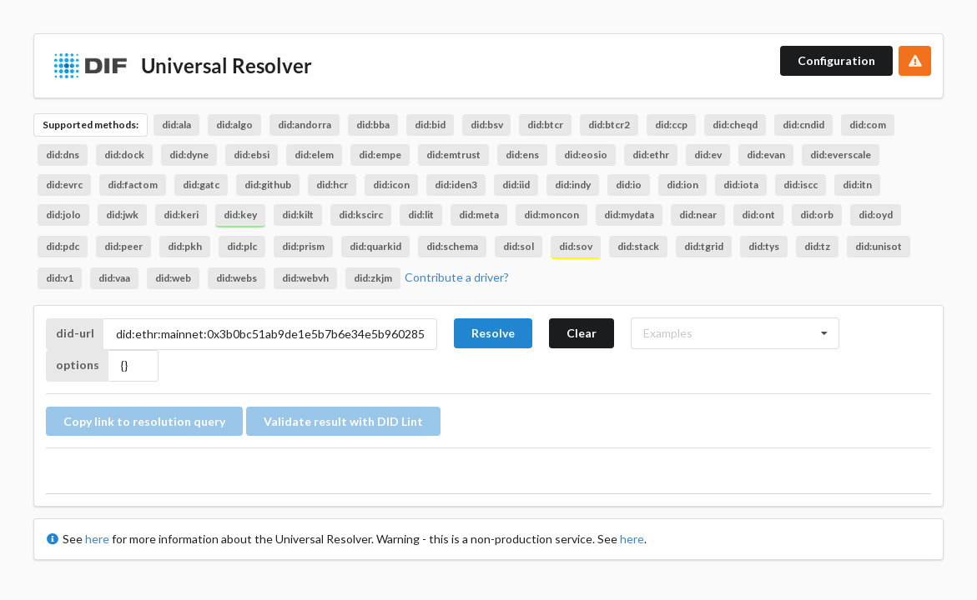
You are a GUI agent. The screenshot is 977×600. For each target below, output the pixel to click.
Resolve (493, 333)
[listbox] (735, 333)
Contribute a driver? (457, 277)
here (97, 539)
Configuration (836, 60)
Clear (582, 333)
